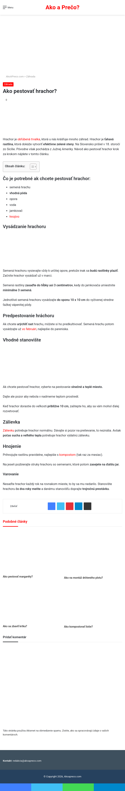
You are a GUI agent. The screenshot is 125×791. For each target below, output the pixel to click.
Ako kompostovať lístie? (78, 626)
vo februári (29, 329)
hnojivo (14, 216)
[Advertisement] (62, 43)
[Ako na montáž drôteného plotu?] (93, 552)
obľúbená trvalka (29, 139)
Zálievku (9, 430)
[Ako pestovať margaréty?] (32, 551)
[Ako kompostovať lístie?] (93, 603)
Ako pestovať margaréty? (18, 576)
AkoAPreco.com (13, 76)
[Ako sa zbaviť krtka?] (32, 603)
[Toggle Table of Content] (31, 166)
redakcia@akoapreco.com (27, 760)
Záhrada (30, 76)
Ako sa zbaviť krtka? (15, 626)
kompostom (67, 455)
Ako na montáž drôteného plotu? (83, 577)
